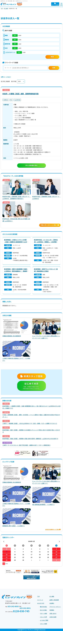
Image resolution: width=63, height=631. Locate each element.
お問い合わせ (52, 613)
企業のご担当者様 (54, 600)
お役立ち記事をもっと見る (53, 529)
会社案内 (51, 603)
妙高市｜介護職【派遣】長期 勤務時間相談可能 (20, 93)
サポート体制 (43, 613)
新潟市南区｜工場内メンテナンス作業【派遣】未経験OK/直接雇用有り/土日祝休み (16, 241)
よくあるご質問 (44, 620)
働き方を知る (43, 606)
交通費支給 (5, 100)
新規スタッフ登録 (31, 376)
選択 (15, 35)
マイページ (40, 600)
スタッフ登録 (43, 624)
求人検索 (51, 596)
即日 (11, 100)
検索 (53, 68)
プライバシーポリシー (55, 606)
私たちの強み (43, 610)
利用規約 (51, 610)
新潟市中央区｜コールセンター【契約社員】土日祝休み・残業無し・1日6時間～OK (46, 241)
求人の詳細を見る (31, 165)
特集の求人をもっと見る (50, 225)
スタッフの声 (43, 617)
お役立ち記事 (52, 617)
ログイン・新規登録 (55, 4)
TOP (38, 596)
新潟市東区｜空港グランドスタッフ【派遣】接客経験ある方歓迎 (46, 270)
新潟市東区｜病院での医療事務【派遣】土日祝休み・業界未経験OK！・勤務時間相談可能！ (16, 270)
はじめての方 (31, 386)
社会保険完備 (17, 100)
